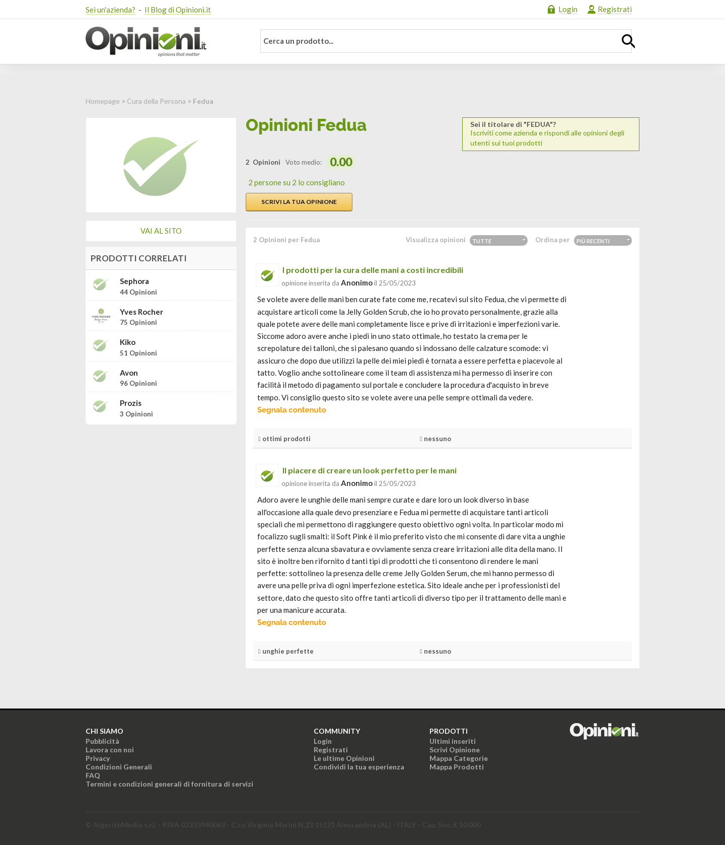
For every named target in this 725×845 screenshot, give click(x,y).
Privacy (98, 758)
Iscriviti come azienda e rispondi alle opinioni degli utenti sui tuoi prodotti (550, 133)
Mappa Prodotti (456, 766)
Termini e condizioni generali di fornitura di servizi (169, 784)
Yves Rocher (141, 312)
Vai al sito (161, 230)
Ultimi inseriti (452, 741)
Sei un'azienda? (110, 9)
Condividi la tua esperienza (359, 766)
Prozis (130, 403)
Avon (129, 373)
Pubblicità (102, 741)
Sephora (134, 281)
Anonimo (357, 282)
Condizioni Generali (119, 766)
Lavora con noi (110, 749)
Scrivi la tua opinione (299, 201)
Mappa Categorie (458, 758)
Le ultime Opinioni (344, 758)
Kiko (127, 342)
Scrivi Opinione (454, 749)
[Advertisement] (161, 495)
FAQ (93, 775)
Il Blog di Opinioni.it (177, 9)
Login (567, 9)
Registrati (615, 9)
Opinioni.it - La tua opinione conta (164, 41)
